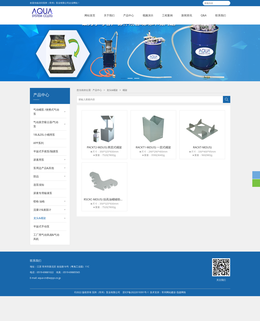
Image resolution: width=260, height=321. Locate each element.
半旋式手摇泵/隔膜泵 (45, 176)
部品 (36, 201)
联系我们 (220, 15)
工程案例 (167, 15)
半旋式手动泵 (41, 269)
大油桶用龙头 (44, 255)
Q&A (203, 15)
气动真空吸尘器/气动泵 (45, 149)
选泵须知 (38, 209)
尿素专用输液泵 (42, 217)
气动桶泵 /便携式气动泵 (46, 136)
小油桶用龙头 (44, 260)
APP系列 (38, 167)
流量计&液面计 (42, 234)
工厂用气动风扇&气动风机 (46, 280)
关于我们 (109, 15)
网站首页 (89, 15)
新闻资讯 (186, 15)
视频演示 (148, 15)
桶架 (39, 249)
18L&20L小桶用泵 (44, 159)
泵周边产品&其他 (43, 192)
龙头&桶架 (39, 242)
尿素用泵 (38, 184)
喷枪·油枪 (39, 226)
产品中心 (128, 15)
